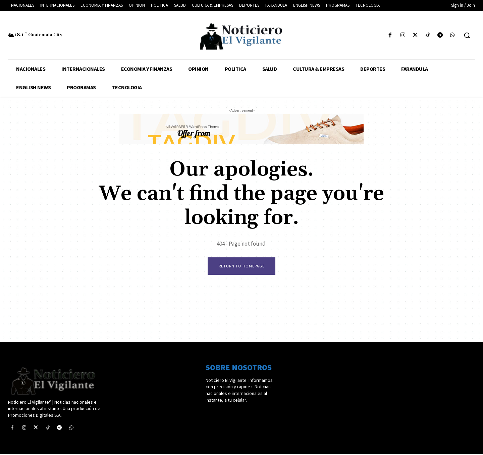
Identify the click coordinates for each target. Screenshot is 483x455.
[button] (467, 35)
